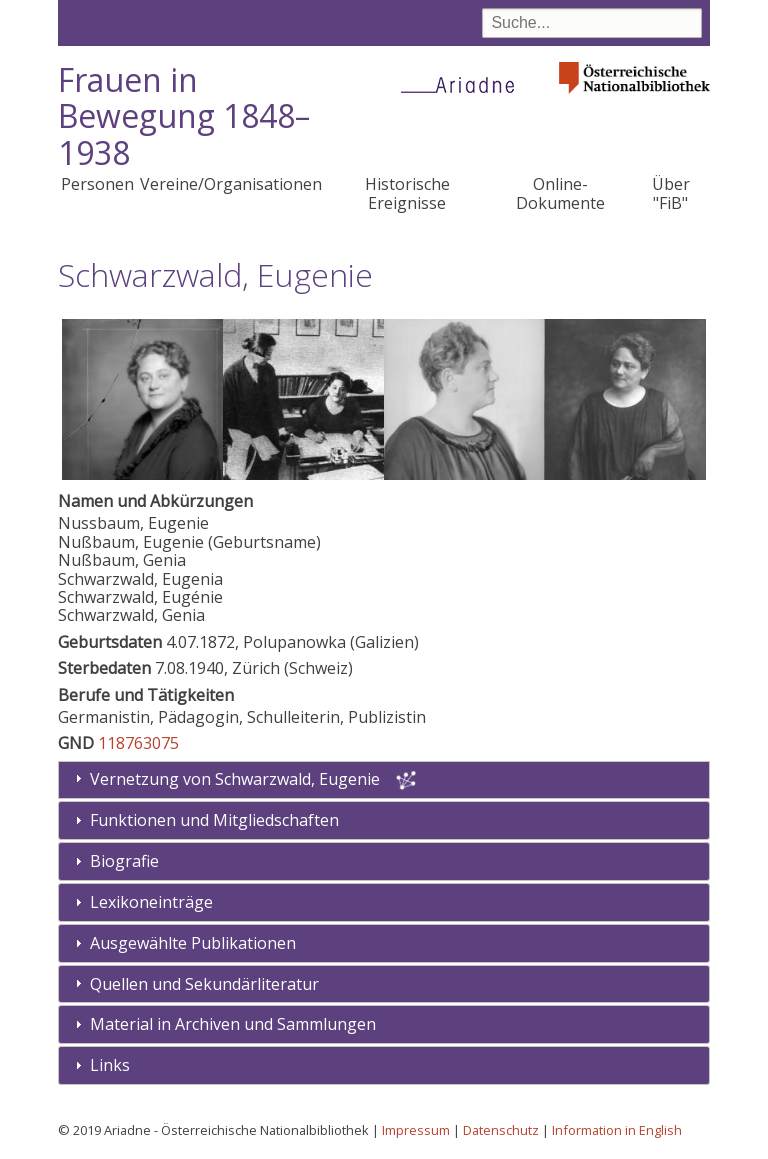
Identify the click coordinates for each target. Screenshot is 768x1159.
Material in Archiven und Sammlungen (233, 1024)
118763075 (138, 743)
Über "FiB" (671, 193)
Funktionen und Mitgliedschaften (214, 820)
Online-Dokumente (560, 193)
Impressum (416, 1130)
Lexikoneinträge (151, 902)
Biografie (124, 861)
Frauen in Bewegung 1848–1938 (184, 116)
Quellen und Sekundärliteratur (204, 984)
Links (110, 1065)
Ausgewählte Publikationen (193, 943)
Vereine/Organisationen (231, 184)
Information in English (617, 1130)
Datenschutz (501, 1130)
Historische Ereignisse (407, 193)
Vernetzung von (237, 779)
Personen (97, 184)
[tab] (384, 820)
